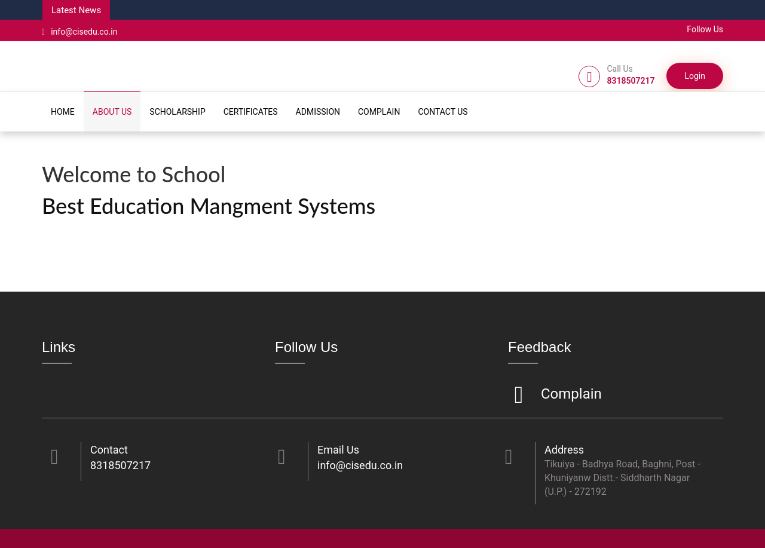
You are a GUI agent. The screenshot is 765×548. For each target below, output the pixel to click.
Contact (109, 449)
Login (694, 76)
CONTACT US (442, 112)
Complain (570, 394)
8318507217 (120, 465)
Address (564, 449)
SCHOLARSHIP (177, 112)
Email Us (338, 449)
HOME (63, 112)
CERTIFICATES (251, 112)
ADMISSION (318, 112)
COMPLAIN (379, 112)
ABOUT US (112, 112)
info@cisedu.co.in (80, 31)
